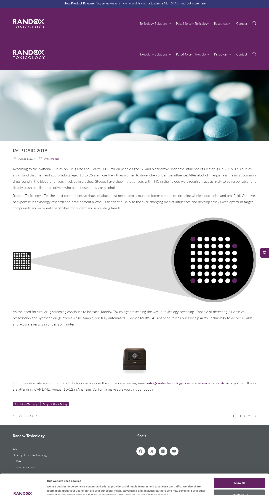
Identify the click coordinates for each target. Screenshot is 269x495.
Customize (239, 473)
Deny (239, 485)
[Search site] (254, 23)
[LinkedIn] (163, 451)
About (17, 449)
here (203, 3)
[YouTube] (174, 451)
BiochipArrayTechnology (27, 404)
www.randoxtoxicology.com (223, 382)
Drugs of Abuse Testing (55, 404)
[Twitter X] (152, 451)
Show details (55, 484)
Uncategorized (52, 158)
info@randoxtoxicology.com (168, 382)
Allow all (239, 462)
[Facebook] (140, 451)
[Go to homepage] (29, 23)
